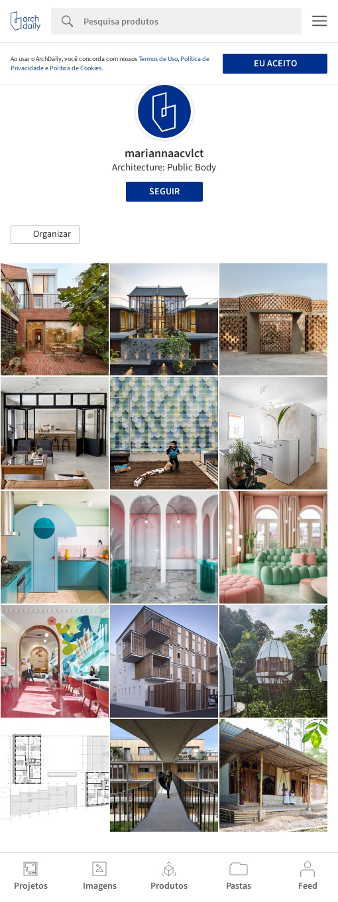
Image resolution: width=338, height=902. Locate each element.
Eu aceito (275, 63)
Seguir (164, 191)
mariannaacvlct (164, 153)
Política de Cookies (75, 68)
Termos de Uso (158, 59)
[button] (45, 235)
